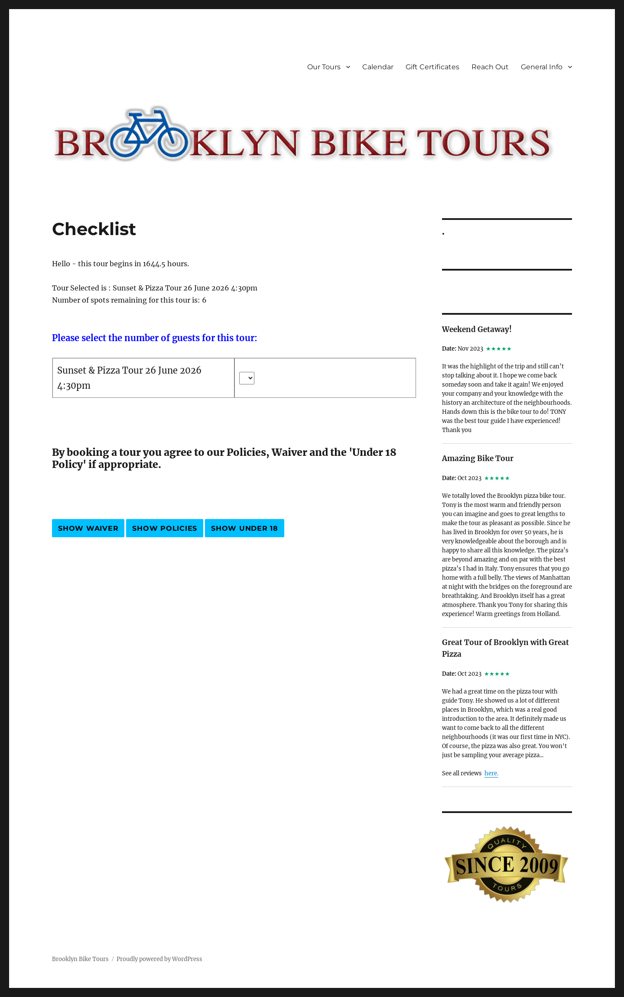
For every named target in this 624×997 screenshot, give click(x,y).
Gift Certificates (432, 67)
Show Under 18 (244, 528)
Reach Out (490, 67)
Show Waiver (88, 528)
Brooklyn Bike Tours (80, 959)
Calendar (377, 67)
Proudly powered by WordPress (159, 959)
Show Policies (164, 528)
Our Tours (324, 67)
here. (491, 773)
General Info (541, 67)
